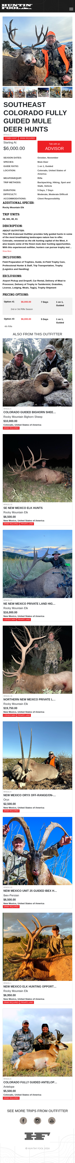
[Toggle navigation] (71, 9)
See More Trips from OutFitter (37, 1111)
